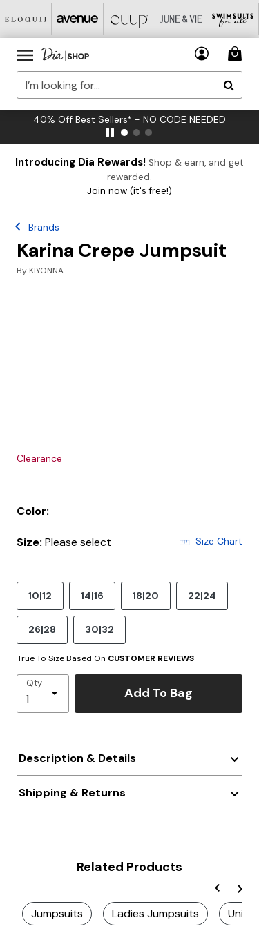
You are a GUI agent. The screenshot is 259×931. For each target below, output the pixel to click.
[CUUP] (129, 19)
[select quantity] (43, 693)
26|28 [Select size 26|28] (42, 629)
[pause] (109, 132)
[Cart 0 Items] (237, 53)
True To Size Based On (105, 658)
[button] (202, 53)
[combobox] (129, 85)
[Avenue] (78, 19)
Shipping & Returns (72, 792)
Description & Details (77, 758)
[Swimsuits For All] (233, 19)
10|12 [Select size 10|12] (40, 595)
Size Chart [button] (210, 541)
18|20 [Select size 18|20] (146, 595)
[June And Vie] (181, 19)
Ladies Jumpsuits (155, 913)
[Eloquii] (26, 19)
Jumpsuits (57, 913)
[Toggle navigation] (25, 54)
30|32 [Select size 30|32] (99, 629)
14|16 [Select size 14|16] (92, 595)
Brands (43, 227)
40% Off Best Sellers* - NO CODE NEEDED (129, 119)
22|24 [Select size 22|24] (202, 595)
